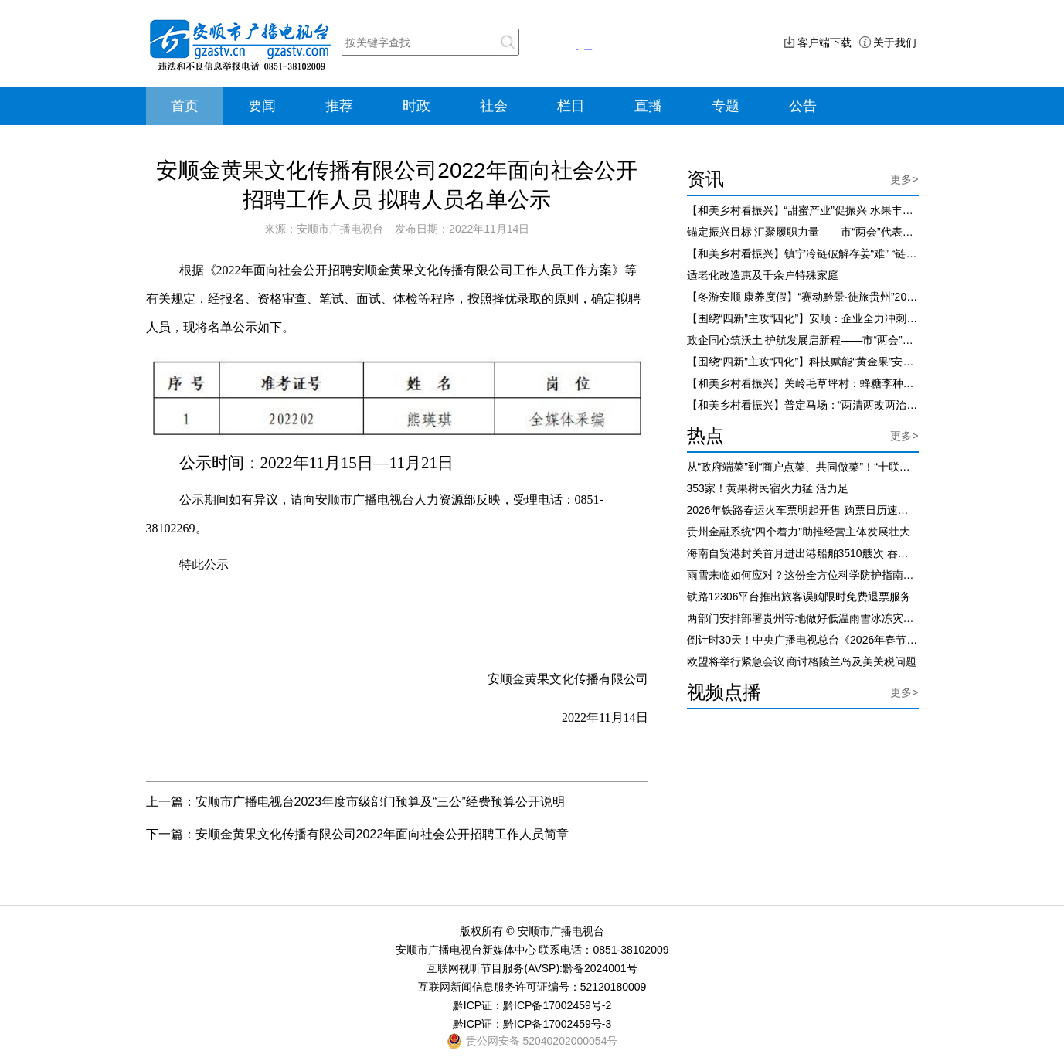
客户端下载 (824, 42)
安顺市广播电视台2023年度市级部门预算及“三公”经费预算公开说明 (380, 801)
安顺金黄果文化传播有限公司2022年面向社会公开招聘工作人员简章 (382, 834)
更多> (904, 179)
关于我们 (894, 42)
